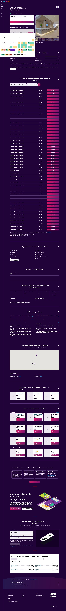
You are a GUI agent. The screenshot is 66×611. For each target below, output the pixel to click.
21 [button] (46, 32)
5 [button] (17, 27)
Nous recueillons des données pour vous (35, 584)
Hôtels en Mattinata (14, 570)
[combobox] (22, 532)
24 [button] (29, 32)
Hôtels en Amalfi (13, 566)
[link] (20, 419)
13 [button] (19, 30)
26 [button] (17, 34)
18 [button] (31, 30)
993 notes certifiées (18, 13)
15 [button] (24, 30)
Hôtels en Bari (37, 569)
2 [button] (34, 27)
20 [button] (19, 32)
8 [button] (24, 27)
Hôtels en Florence (38, 565)
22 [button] (24, 32)
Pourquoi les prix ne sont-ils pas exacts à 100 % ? (35, 586)
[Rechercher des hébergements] (1, 6)
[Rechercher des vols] (1, 4)
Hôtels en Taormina (14, 565)
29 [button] (24, 34)
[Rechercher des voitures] (1, 9)
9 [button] (34, 30)
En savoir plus (49, 232)
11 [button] (31, 27)
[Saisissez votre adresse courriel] (22, 538)
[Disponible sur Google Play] (53, 594)
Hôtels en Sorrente (38, 566)
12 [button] (17, 30)
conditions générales (25, 545)
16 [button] (26, 30)
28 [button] (22, 34)
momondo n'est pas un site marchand (35, 582)
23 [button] (26, 32)
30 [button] (26, 34)
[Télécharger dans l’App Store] (53, 596)
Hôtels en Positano (38, 570)
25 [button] (31, 32)
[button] (2, 1)
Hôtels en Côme (13, 569)
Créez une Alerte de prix (51, 475)
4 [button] (31, 25)
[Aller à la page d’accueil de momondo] (6, 1)
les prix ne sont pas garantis (33, 579)
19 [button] (17, 32)
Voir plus (57, 412)
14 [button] (46, 30)
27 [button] (19, 34)
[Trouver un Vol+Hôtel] (1, 11)
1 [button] (24, 25)
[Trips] (1, 13)
